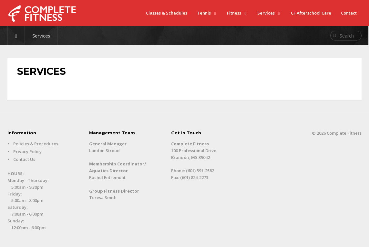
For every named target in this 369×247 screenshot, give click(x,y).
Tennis (204, 13)
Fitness (234, 13)
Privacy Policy (27, 151)
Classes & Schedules (166, 13)
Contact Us (24, 159)
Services (266, 13)
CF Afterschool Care (311, 13)
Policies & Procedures (35, 144)
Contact (349, 13)
